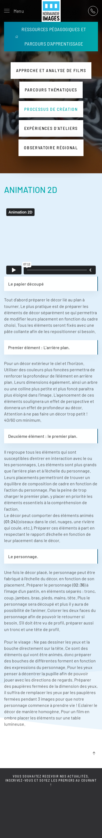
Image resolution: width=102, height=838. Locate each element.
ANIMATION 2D (30, 189)
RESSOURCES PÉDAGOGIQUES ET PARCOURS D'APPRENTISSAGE (50, 36)
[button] (14, 11)
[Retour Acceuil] (51, 11)
